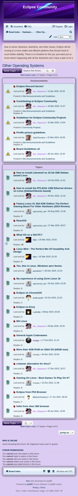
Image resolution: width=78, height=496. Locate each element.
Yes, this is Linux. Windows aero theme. (39, 265)
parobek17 (37, 271)
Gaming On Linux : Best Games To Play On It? (43, 377)
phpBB (29, 484)
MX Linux (21, 321)
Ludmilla (36, 312)
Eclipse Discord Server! (30, 86)
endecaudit (38, 298)
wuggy (36, 340)
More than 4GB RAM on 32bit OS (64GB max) (42, 349)
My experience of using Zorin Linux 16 (38, 278)
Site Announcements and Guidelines (38, 96)
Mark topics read (27, 75)
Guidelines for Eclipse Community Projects (41, 117)
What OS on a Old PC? (29, 234)
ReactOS (21, 220)
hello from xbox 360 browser (32, 406)
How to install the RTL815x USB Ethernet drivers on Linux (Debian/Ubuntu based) (42, 189)
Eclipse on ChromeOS (29, 292)
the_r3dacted (39, 91)
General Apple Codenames (31, 335)
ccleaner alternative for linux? (33, 363)
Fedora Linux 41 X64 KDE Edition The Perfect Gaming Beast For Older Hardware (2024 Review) (41, 205)
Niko (35, 240)
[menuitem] (16, 26)
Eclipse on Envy (25, 307)
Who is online (9, 440)
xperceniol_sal (39, 211)
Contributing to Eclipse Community (36, 101)
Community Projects (31, 127)
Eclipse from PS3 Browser (31, 392)
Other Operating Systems (23, 66)
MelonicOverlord (40, 397)
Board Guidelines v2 (28, 149)
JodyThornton (39, 137)
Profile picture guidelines (30, 132)
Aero (28, 481)
